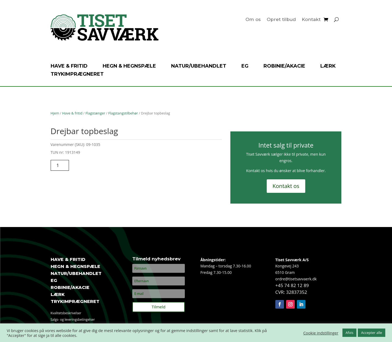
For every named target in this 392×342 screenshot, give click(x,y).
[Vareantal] (60, 165)
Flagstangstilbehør (123, 113)
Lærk (328, 66)
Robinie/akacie (284, 66)
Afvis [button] (349, 332)
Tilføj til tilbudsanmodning (106, 165)
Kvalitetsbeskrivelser (66, 313)
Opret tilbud (281, 20)
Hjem (55, 113)
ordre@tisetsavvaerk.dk (296, 278)
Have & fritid (69, 66)
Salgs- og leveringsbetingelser (73, 319)
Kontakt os (286, 186)
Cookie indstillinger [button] (320, 332)
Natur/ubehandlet (198, 66)
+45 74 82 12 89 (292, 285)
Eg (244, 66)
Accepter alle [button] (371, 332)
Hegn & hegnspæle (129, 66)
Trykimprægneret (77, 74)
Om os (253, 20)
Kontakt (311, 20)
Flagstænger (95, 113)
